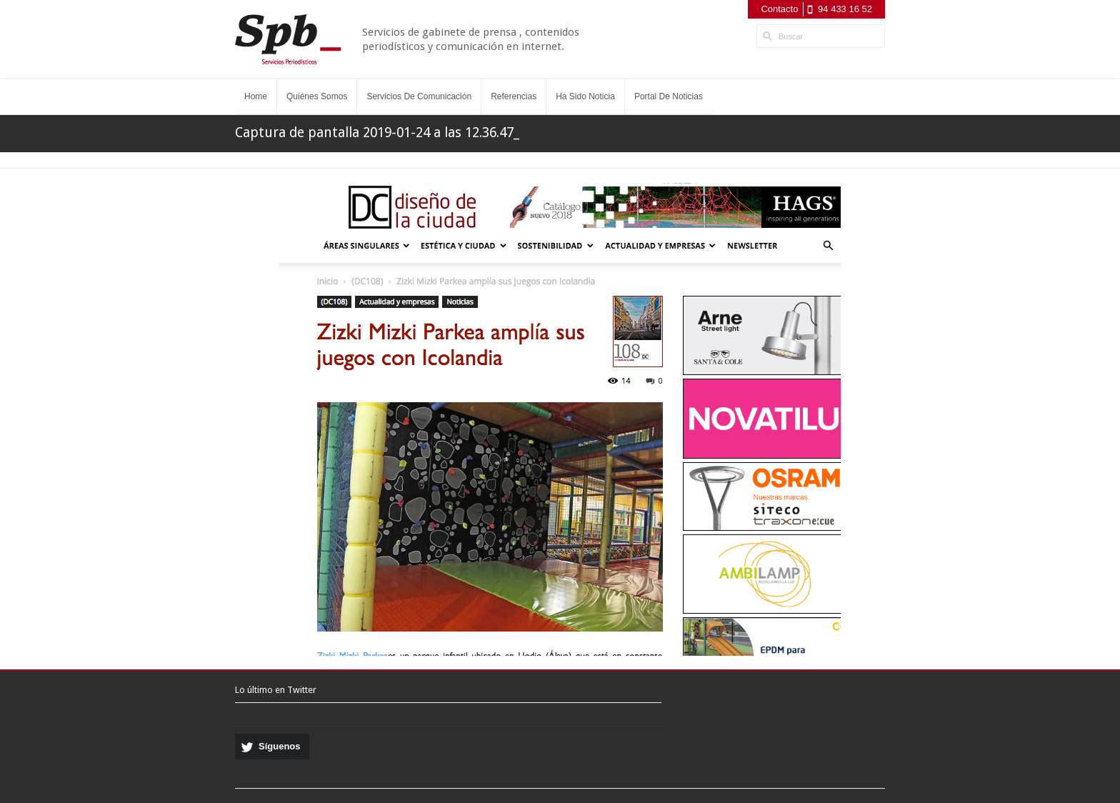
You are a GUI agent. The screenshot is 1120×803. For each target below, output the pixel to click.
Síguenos (280, 746)
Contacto (779, 9)
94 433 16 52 (845, 9)
